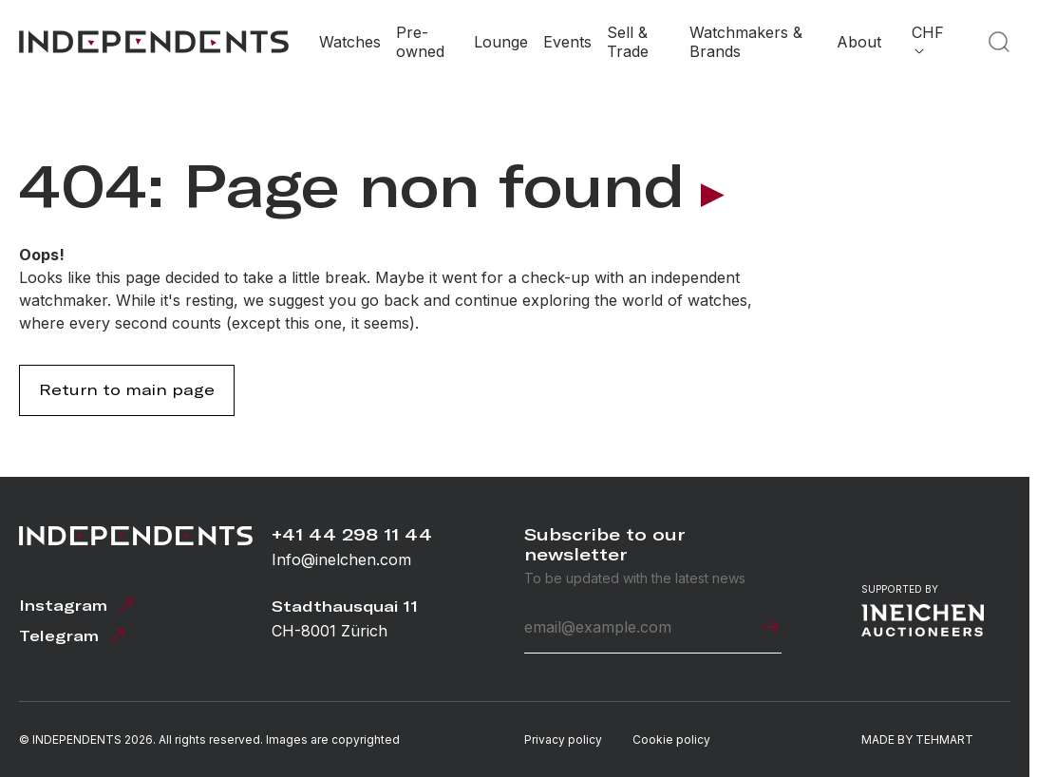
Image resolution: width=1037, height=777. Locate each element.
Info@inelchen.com (341, 559)
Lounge (501, 41)
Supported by (922, 609)
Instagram (78, 605)
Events (567, 41)
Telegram (74, 635)
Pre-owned (420, 42)
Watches (350, 41)
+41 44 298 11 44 (352, 534)
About (859, 41)
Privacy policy (563, 739)
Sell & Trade (628, 42)
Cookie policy (671, 739)
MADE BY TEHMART (917, 739)
